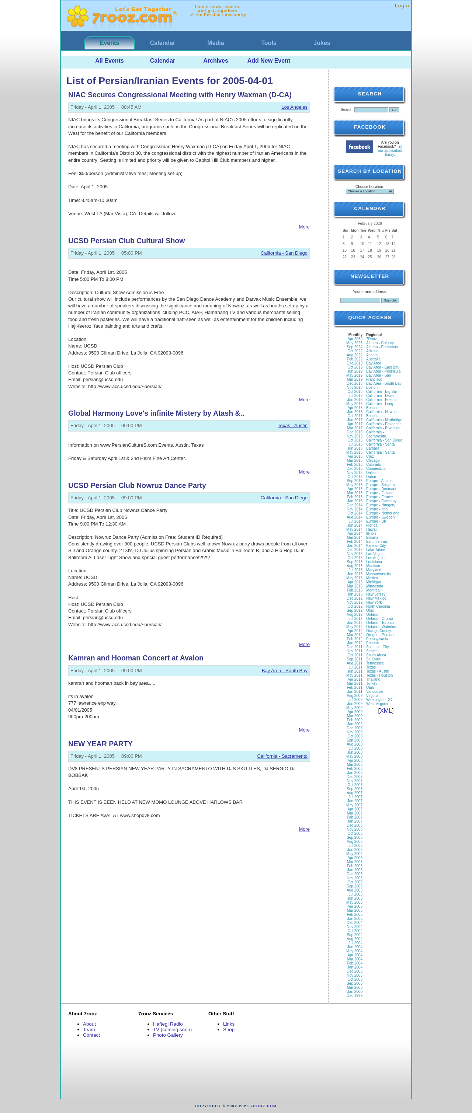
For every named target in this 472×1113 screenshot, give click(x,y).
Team (89, 1029)
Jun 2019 (354, 371)
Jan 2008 (354, 773)
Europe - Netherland (382, 513)
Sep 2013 (354, 562)
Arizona (372, 351)
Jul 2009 (355, 700)
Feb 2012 (354, 639)
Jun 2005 (354, 898)
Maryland (373, 570)
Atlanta (372, 355)
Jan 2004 (354, 967)
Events (109, 43)
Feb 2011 (354, 687)
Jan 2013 (354, 594)
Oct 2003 (354, 979)
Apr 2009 (354, 712)
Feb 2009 (354, 720)
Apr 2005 (354, 906)
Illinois (371, 533)
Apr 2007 (354, 809)
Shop (229, 1029)
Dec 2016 (354, 432)
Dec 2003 (354, 971)
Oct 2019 (354, 367)
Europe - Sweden (380, 517)
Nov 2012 (354, 602)
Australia (373, 359)
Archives (215, 60)
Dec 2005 (354, 874)
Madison (373, 566)
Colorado (373, 465)
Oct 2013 (354, 558)
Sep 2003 (354, 983)
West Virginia (377, 704)
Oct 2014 (354, 513)
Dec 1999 (354, 996)
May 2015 (354, 485)
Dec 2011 (354, 647)
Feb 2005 (354, 915)
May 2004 (354, 951)
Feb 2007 (354, 817)
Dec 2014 (354, 505)
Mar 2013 (354, 586)
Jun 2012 (354, 623)
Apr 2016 (354, 456)
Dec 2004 (354, 923)
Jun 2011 (354, 671)
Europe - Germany (381, 501)
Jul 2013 (355, 570)
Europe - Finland (379, 493)
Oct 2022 (354, 351)
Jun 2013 (354, 574)
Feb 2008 (354, 769)
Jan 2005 (354, 919)
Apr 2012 (354, 631)
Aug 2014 (354, 517)
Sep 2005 (354, 886)
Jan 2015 (354, 501)
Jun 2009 (354, 704)
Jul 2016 (355, 444)
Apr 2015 (354, 489)
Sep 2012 (354, 610)
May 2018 (354, 404)
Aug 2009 (354, 696)
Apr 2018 (354, 408)
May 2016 (354, 452)
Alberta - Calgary (380, 343)
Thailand (373, 679)
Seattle (372, 651)
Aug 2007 (354, 793)
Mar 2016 (354, 460)
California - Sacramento (282, 756)
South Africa (376, 655)
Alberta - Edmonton (382, 347)
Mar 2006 (354, 862)
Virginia (372, 696)
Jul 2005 (355, 894)
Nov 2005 (354, 878)
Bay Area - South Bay (285, 670)
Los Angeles (294, 107)
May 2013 (354, 578)
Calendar (162, 43)
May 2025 (354, 343)
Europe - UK (376, 521)
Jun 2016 (354, 448)
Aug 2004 (354, 939)
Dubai (371, 477)
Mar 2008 (354, 765)
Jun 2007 (354, 801)
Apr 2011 (354, 679)
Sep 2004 (354, 935)
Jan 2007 (354, 821)
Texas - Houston (379, 675)
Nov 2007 (354, 781)
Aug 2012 (354, 615)
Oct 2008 (354, 736)
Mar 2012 (354, 635)
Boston (372, 387)
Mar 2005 (354, 910)
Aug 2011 (354, 663)
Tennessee (375, 663)
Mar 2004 (354, 959)
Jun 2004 (354, 947)
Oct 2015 (354, 477)
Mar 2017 (354, 428)
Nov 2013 (354, 554)
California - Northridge (384, 420)
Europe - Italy (377, 509)
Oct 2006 (354, 833)
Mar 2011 (354, 683)
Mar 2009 (354, 716)
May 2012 (354, 627)
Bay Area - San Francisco (378, 377)
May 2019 (354, 375)
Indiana (372, 537)
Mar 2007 (354, 813)
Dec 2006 (354, 825)
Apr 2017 (354, 424)
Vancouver (375, 692)
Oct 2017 (354, 416)
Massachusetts (378, 574)
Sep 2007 (354, 789)
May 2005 (354, 902)
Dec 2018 (354, 383)
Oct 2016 (354, 440)
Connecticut (376, 469)
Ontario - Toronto (380, 623)
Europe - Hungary (380, 505)
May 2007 (354, 805)
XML (386, 711)
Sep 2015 (354, 481)
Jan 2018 (354, 412)
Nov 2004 (354, 927)
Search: (347, 110)
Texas (371, 667)
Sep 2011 (354, 659)
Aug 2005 (354, 890)
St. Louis (373, 659)
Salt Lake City (377, 647)
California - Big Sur (381, 392)
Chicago (373, 460)
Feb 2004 (354, 963)
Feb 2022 (354, 359)
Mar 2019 (354, 379)
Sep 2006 (354, 837)
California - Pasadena (384, 424)
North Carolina (378, 606)
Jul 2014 (355, 521)
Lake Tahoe (375, 550)
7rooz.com (264, 1106)
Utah (370, 687)
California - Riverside (383, 428)
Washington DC (379, 700)
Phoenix (372, 643)
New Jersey (375, 594)
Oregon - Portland (381, 635)
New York (374, 602)
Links (229, 1024)
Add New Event (268, 60)
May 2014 (354, 529)
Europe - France (379, 497)
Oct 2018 (354, 392)
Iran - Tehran (376, 542)
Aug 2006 (354, 842)
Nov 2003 (354, 975)
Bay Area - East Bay (382, 367)
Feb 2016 (354, 465)
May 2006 (354, 854)
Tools (268, 43)
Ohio (370, 610)
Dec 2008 (354, 728)
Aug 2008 (354, 744)
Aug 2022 (354, 355)
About (89, 1024)
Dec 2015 (354, 469)
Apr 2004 (354, 955)
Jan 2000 (354, 992)
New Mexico (376, 598)
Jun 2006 (354, 850)
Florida (372, 525)
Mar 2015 (354, 493)
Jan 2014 (354, 546)
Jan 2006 (354, 870)
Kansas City (376, 546)
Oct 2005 (354, 882)
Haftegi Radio (168, 1024)
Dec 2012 (354, 598)
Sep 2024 (354, 347)
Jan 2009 (354, 724)
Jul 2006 (355, 846)
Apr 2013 (354, 582)
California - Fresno (381, 400)
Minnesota (374, 586)
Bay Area (373, 363)
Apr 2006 (354, 858)
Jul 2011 (355, 667)
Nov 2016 (354, 436)
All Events (109, 60)
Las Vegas (375, 554)
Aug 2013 (354, 566)
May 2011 (354, 675)
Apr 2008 (354, 760)
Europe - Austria (379, 481)
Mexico (372, 578)
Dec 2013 (354, 550)
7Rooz (371, 339)
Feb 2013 (354, 590)
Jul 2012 (355, 619)
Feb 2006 (354, 866)
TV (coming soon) (172, 1029)
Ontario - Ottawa (379, 619)
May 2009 (354, 708)
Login (402, 5)
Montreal (373, 590)
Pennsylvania (377, 639)
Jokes (321, 43)
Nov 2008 (354, 732)
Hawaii (371, 529)
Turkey (371, 683)
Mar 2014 (354, 537)
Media (215, 43)
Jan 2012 (354, 643)
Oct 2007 (354, 785)
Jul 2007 (355, 797)
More (304, 227)
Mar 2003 (354, 987)
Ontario (372, 615)
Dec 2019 (354, 363)
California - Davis (380, 396)
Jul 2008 (355, 748)
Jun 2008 (354, 752)
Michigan (373, 582)
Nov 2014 (354, 509)
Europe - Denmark (381, 489)
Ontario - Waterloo (381, 627)
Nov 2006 (354, 829)
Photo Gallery (168, 1035)
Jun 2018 (354, 400)
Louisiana (374, 562)
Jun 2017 (354, 420)
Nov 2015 (354, 473)
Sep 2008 (354, 740)
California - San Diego (284, 253)
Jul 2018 (355, 396)
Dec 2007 (354, 777)
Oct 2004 (354, 931)
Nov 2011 (354, 651)
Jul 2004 (355, 943)
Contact (91, 1035)
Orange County (378, 631)
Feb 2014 (354, 542)
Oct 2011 (354, 655)
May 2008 (354, 756)
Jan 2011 (354, 692)
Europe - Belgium (380, 485)
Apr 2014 (354, 533)
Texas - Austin (293, 425)
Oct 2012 (354, 606)
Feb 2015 (354, 497)
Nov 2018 (354, 387)
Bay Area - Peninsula (383, 371)
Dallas (371, 473)
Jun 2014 (354, 525)
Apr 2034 (354, 339)
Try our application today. (390, 150)
